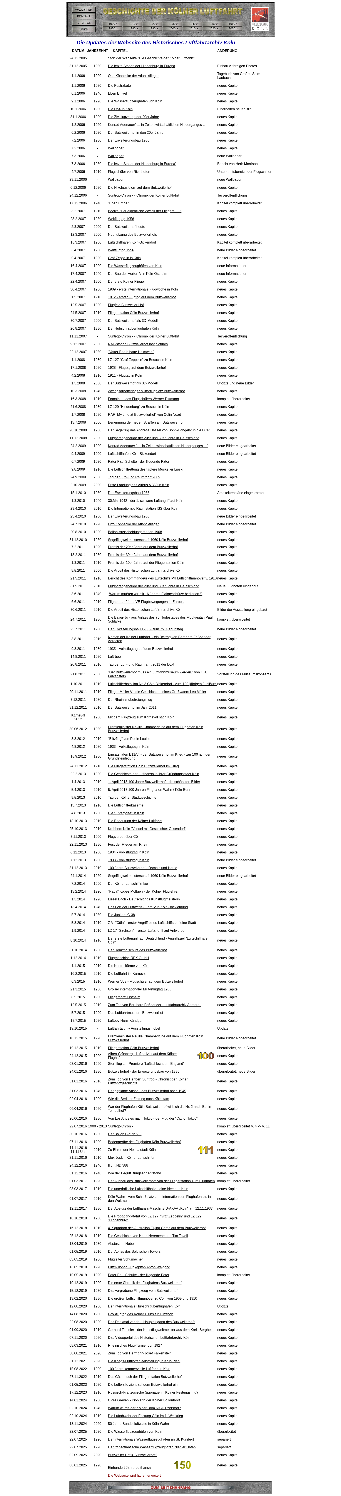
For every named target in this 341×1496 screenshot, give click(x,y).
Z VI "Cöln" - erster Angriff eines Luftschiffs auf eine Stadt (152, 923)
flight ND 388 (118, 1165)
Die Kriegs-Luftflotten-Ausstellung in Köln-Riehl (144, 1361)
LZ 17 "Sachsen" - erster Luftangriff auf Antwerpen (147, 930)
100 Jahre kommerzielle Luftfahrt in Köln (139, 1369)
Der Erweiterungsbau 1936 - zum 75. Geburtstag (145, 629)
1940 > (193, 23)
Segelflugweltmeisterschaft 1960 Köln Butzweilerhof (148, 540)
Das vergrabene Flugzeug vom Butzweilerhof (142, 1290)
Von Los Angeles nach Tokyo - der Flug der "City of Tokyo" (153, 1118)
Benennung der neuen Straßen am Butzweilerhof (146, 422)
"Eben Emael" (119, 203)
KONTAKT (83, 16)
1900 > (113, 23)
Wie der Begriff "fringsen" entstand (134, 1173)
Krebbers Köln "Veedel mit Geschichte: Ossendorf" (147, 829)
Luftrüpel (115, 656)
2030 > (233, 28)
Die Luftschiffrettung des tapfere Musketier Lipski (145, 469)
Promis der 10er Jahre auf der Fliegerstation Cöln (146, 562)
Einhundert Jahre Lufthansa (129, 1467)
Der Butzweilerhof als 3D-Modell (133, 320)
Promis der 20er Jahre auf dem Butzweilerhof (143, 547)
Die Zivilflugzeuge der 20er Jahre (133, 117)
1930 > (173, 23)
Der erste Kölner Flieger (126, 281)
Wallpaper (116, 148)
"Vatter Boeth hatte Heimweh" (131, 352)
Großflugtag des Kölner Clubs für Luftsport (141, 1314)
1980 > (133, 28)
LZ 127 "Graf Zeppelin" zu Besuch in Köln (140, 360)
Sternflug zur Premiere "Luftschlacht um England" (146, 1063)
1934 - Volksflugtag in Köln (128, 852)
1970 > (113, 28)
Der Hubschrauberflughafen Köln (133, 328)
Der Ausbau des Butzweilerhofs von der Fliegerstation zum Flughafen (161, 1181)
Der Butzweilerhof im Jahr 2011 (132, 707)
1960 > (233, 23)
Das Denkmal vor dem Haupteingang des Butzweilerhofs (151, 1322)
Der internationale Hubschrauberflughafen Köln (144, 1306)
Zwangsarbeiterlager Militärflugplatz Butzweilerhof (146, 391)
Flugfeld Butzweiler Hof (126, 305)
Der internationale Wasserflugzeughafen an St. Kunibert (151, 1439)
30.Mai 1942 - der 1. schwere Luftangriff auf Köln (145, 501)
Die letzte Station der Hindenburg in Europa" (142, 164)
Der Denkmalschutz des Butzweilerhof (137, 950)
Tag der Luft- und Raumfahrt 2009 (134, 477)
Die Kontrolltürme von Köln (128, 966)
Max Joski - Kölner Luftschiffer (131, 1157)
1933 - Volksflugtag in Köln (128, 746)
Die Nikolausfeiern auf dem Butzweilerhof (140, 187)
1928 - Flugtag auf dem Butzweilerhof (137, 367)
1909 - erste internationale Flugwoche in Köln (143, 289)
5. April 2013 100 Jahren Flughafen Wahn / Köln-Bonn (149, 789)
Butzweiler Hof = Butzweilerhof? (132, 1455)
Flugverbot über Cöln (124, 836)
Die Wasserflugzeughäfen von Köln (135, 101)
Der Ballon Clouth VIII (125, 1134)
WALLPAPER (83, 9)
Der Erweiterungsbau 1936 (128, 140)
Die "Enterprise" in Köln (126, 813)
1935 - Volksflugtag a (124, 649)
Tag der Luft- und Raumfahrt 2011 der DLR (141, 664)
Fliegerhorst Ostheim (124, 997)
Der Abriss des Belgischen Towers (134, 1251)
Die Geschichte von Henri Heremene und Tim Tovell (148, 1236)
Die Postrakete (119, 85)
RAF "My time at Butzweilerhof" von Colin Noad (144, 414)
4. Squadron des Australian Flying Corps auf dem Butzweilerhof (157, 1228)
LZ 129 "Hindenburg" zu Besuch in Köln (138, 407)
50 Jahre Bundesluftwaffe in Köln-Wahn (138, 1424)
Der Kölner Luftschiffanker (128, 883)
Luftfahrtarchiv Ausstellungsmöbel (134, 1028)
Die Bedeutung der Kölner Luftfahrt (135, 821)
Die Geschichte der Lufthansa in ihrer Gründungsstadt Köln (153, 774)
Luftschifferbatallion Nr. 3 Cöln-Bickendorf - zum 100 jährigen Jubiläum (162, 684)
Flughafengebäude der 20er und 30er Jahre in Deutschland (153, 438)
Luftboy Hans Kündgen (126, 1020)
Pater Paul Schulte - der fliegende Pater (138, 461)
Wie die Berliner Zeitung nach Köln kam (138, 1099)
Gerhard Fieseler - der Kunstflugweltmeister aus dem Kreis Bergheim (161, 1330)
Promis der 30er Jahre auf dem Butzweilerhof (143, 555)
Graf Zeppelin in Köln (124, 258)
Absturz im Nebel (121, 1244)
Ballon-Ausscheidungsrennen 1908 (135, 532)
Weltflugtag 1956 (121, 219)
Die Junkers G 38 (121, 915)
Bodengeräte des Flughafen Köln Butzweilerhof (144, 1142)
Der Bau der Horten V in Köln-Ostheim (137, 273)
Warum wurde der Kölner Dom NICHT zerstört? (144, 1408)
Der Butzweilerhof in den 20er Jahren (136, 132)
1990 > (153, 28)
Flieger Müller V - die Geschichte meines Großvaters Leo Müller (157, 692)
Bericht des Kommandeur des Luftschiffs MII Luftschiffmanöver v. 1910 (162, 578)
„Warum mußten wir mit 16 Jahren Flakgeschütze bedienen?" (155, 594)
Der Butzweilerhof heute (126, 227)
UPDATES (84, 22)
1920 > (153, 23)
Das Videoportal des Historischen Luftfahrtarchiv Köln (149, 1337)
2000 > (173, 28)
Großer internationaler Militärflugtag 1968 (140, 989)
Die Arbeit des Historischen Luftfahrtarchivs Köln (145, 570)
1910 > (133, 23)
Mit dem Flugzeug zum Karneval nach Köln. (141, 717)
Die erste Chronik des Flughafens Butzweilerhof (145, 1283)
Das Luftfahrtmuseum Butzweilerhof (135, 1013)
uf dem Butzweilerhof (156, 649)
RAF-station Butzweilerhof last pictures (138, 344)
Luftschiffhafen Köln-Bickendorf (132, 242)
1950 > (213, 23)
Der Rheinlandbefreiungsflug (130, 699)
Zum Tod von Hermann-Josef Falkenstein (140, 1353)
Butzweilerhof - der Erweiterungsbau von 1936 (143, 1071)
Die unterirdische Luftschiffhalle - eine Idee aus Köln (148, 1189)
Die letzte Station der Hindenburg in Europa (141, 66)
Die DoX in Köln (120, 109)
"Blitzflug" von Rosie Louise (129, 739)
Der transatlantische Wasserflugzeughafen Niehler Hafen (152, 1447)
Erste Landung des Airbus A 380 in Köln (138, 485)
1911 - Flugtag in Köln (125, 375)
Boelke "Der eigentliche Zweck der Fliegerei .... (144, 211)
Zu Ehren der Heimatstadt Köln (132, 1150)
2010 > (193, 28)
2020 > (213, 28)
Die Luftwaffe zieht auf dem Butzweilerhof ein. (143, 1384)
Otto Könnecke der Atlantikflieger (133, 76)
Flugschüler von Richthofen (129, 172)
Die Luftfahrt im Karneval (127, 973)
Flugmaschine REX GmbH (128, 958)
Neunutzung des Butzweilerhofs (132, 234)
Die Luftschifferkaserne (126, 805)
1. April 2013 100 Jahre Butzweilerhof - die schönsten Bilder (154, 782)
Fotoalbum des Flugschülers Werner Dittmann (143, 399)
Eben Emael (117, 93)
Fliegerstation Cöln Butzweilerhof (133, 313)
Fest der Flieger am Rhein (128, 844)
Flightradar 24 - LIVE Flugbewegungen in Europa (146, 602)
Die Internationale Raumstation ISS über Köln (143, 508)
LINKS (84, 29)
